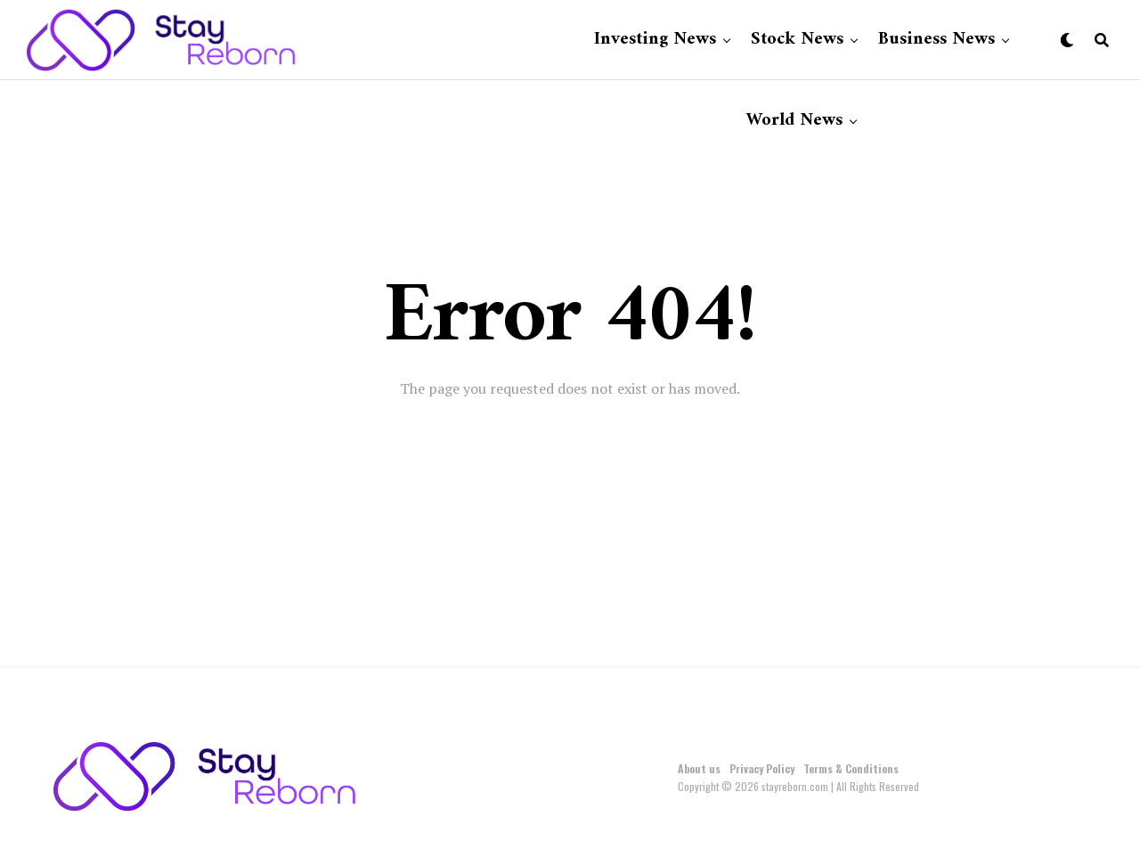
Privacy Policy (761, 768)
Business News (936, 39)
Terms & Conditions (851, 768)
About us (699, 768)
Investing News (655, 39)
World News (794, 120)
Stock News (797, 39)
